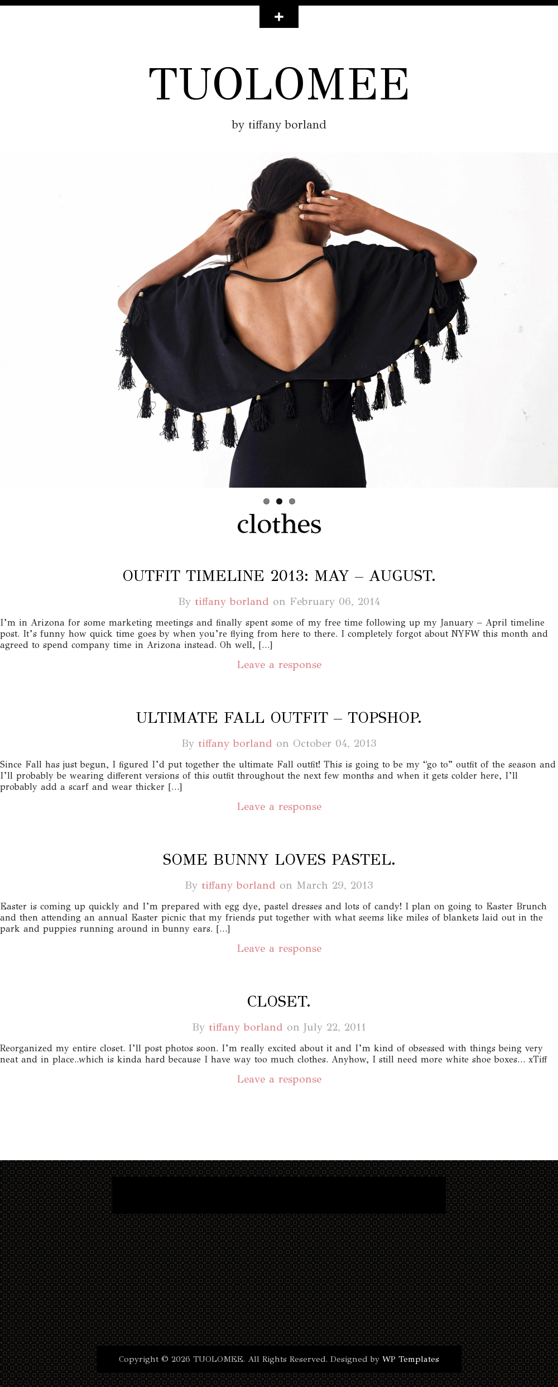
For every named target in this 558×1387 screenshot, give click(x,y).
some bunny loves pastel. (279, 859)
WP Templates (410, 1359)
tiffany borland (232, 601)
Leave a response (279, 664)
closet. (279, 1001)
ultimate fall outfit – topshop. (279, 717)
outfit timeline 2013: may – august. (279, 575)
